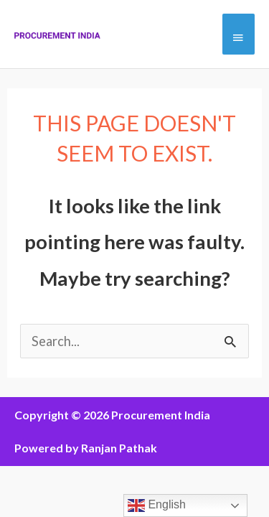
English (157, 505)
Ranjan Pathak (119, 448)
